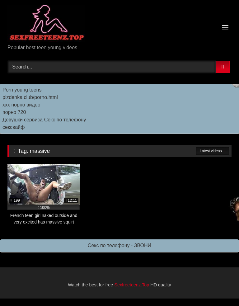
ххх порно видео (21, 104)
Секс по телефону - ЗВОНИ (119, 245)
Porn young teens (21, 89)
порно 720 (14, 112)
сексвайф (13, 127)
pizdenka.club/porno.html (30, 97)
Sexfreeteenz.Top (131, 284)
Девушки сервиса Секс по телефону (44, 119)
